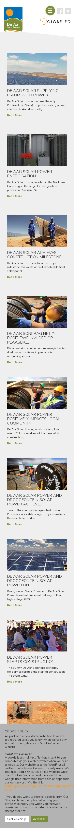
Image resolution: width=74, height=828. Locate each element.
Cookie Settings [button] (16, 818)
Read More (14, 115)
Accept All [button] (39, 818)
